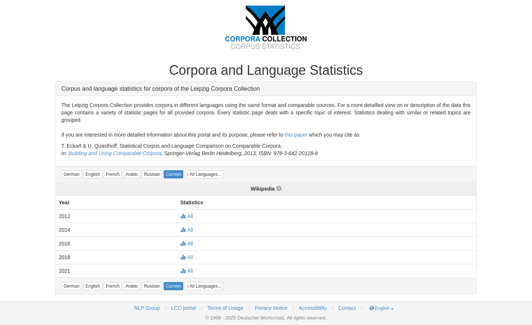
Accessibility (313, 308)
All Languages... (204, 174)
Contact (347, 308)
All (186, 216)
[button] (71, 174)
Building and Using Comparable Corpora (114, 153)
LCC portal (183, 308)
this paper (296, 135)
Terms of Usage (225, 308)
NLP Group (147, 308)
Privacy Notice (271, 308)
